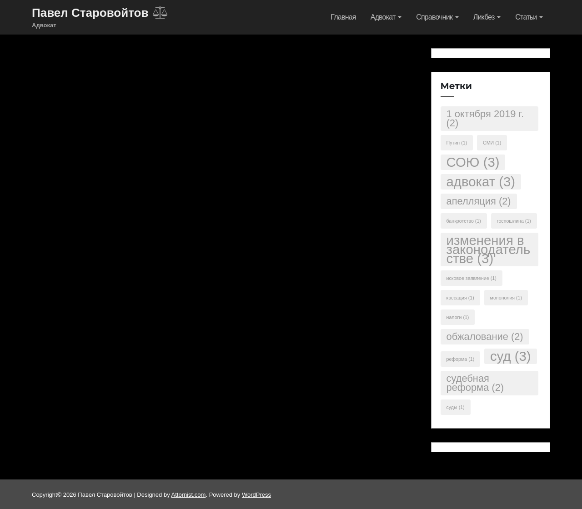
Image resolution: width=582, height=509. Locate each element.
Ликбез (487, 17)
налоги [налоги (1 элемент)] (458, 317)
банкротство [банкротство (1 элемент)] (464, 221)
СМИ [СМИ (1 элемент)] (492, 142)
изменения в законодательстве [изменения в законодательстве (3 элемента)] (489, 249)
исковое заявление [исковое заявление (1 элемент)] (472, 278)
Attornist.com (188, 494)
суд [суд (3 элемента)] (510, 356)
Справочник (437, 17)
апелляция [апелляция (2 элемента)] (479, 201)
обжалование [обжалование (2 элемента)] (485, 336)
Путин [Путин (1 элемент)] (457, 142)
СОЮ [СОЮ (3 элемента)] (473, 162)
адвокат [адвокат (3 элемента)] (481, 181)
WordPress (256, 494)
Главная (343, 17)
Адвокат (386, 17)
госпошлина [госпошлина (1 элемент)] (514, 221)
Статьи (529, 17)
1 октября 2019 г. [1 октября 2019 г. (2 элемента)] (485, 118)
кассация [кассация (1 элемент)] (460, 297)
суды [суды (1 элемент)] (456, 407)
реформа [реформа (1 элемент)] (461, 359)
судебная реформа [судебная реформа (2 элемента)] (475, 383)
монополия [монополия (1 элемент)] (506, 297)
